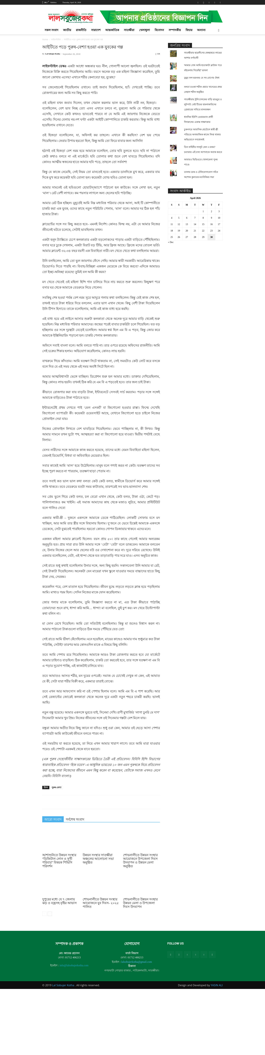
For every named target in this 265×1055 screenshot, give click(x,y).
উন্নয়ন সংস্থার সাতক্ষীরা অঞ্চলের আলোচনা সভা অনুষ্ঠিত (98, 924)
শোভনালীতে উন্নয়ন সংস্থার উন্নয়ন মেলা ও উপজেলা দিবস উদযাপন (140, 969)
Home (45, 39)
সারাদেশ (96, 30)
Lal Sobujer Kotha (52, 54)
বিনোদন (159, 30)
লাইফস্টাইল (56, 39)
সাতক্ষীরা (129, 30)
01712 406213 (73, 1023)
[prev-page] (44, 980)
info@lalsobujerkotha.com (74, 1031)
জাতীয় (67, 30)
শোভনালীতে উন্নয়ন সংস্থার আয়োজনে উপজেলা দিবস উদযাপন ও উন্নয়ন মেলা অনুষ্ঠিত (140, 926)
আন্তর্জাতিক (112, 30)
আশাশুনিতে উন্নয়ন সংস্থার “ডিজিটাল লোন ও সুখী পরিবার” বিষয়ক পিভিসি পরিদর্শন (59, 926)
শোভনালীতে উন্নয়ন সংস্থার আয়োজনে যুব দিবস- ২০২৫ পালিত (101, 969)
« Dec (171, 242)
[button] (219, 30)
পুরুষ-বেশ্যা (56, 853)
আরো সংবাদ (53, 885)
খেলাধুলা (144, 30)
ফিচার (189, 30)
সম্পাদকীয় (175, 30)
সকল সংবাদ (51, 30)
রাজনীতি (81, 30)
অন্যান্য (201, 30)
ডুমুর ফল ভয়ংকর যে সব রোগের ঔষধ (201, 77)
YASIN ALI (217, 1051)
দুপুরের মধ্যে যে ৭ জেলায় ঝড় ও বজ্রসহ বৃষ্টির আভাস (59, 967)
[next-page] (50, 980)
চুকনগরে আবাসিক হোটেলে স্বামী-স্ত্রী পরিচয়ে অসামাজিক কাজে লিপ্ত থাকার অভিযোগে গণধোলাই (202, 134)
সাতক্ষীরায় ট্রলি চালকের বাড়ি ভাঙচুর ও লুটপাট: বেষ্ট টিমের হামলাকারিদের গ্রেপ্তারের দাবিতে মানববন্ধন (203, 104)
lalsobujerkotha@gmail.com (136, 1027)
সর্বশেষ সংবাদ (75, 885)
